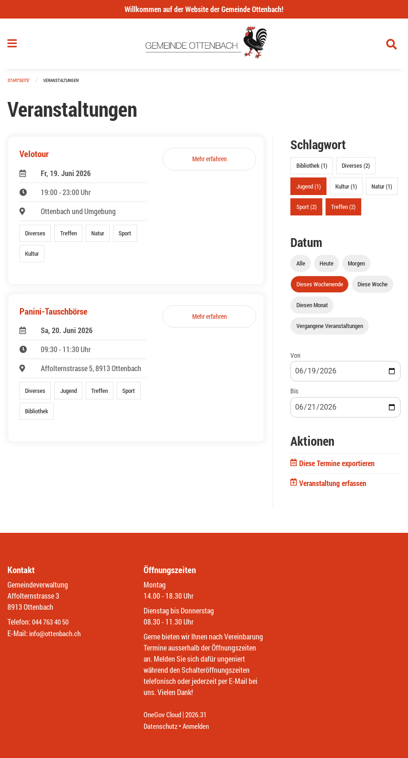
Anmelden (199, 726)
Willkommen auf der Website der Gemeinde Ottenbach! (204, 9)
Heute (326, 266)
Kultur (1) (346, 189)
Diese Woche (373, 287)
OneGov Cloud (164, 715)
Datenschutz (162, 726)
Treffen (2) (343, 209)
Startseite (19, 83)
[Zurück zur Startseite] (204, 45)
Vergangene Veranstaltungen (329, 329)
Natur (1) (381, 189)
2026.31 (200, 715)
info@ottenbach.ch (57, 633)
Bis (294, 394)
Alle (300, 266)
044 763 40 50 (52, 622)
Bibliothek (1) (311, 168)
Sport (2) (306, 209)
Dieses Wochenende (319, 287)
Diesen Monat (312, 308)
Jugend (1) (308, 189)
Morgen (356, 266)
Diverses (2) (356, 168)
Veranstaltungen (64, 83)
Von (295, 358)
